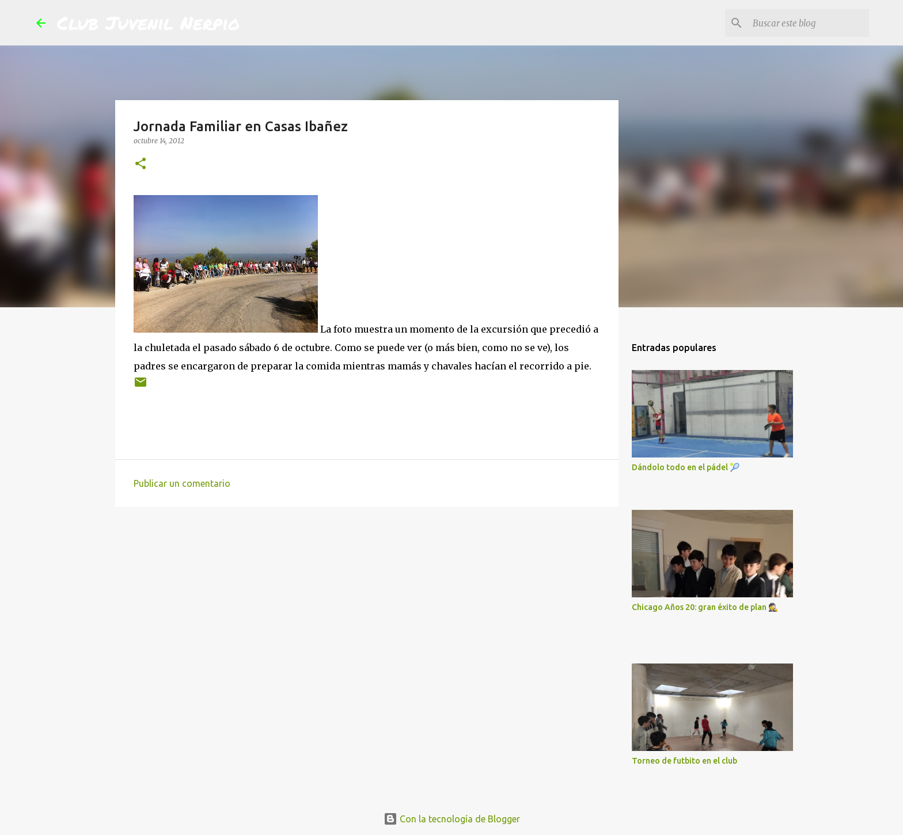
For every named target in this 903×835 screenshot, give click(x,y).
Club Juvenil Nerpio (148, 22)
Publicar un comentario (182, 483)
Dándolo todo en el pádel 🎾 (685, 467)
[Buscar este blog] (808, 23)
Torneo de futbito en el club (684, 760)
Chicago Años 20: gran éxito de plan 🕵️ (705, 607)
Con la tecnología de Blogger (452, 819)
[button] (140, 164)
